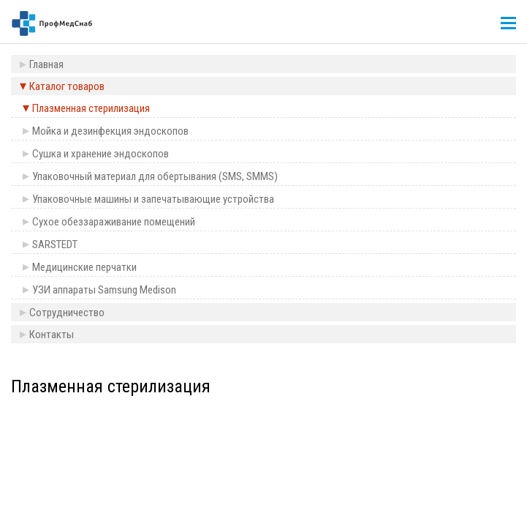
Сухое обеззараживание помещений (113, 221)
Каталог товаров (67, 86)
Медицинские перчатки (84, 267)
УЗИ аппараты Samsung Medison (104, 289)
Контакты (51, 334)
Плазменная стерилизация (91, 108)
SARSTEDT (54, 244)
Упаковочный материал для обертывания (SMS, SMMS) (155, 176)
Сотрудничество (67, 312)
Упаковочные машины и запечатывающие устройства (153, 199)
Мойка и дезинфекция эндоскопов (110, 131)
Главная (46, 64)
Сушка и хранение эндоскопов (100, 153)
